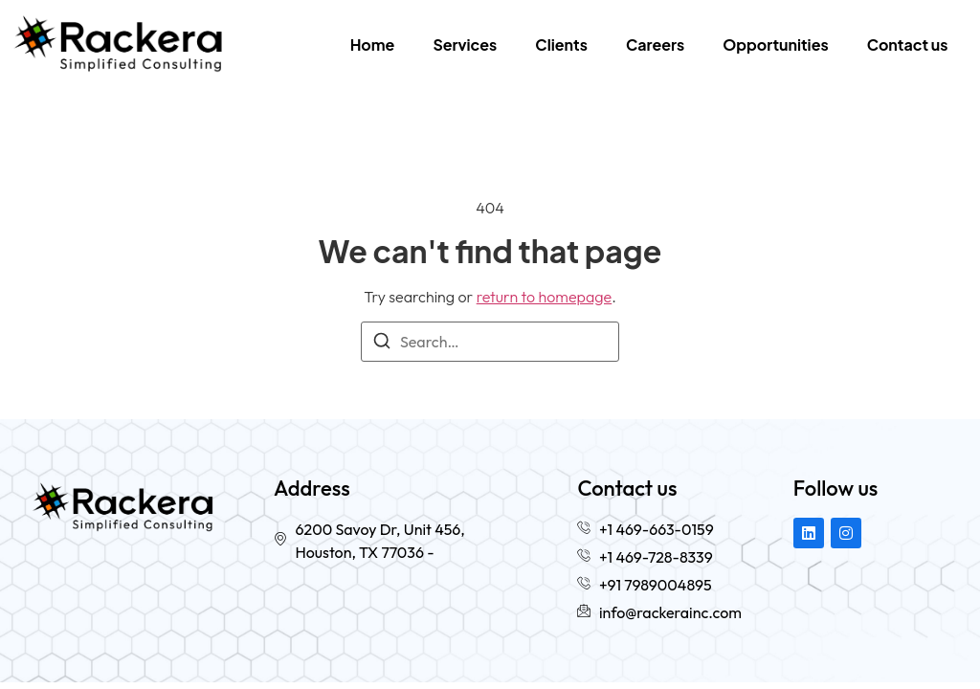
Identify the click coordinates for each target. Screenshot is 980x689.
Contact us (907, 44)
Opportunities (775, 44)
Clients (561, 44)
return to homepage (544, 296)
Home (372, 44)
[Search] (382, 343)
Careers (655, 44)
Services (465, 44)
